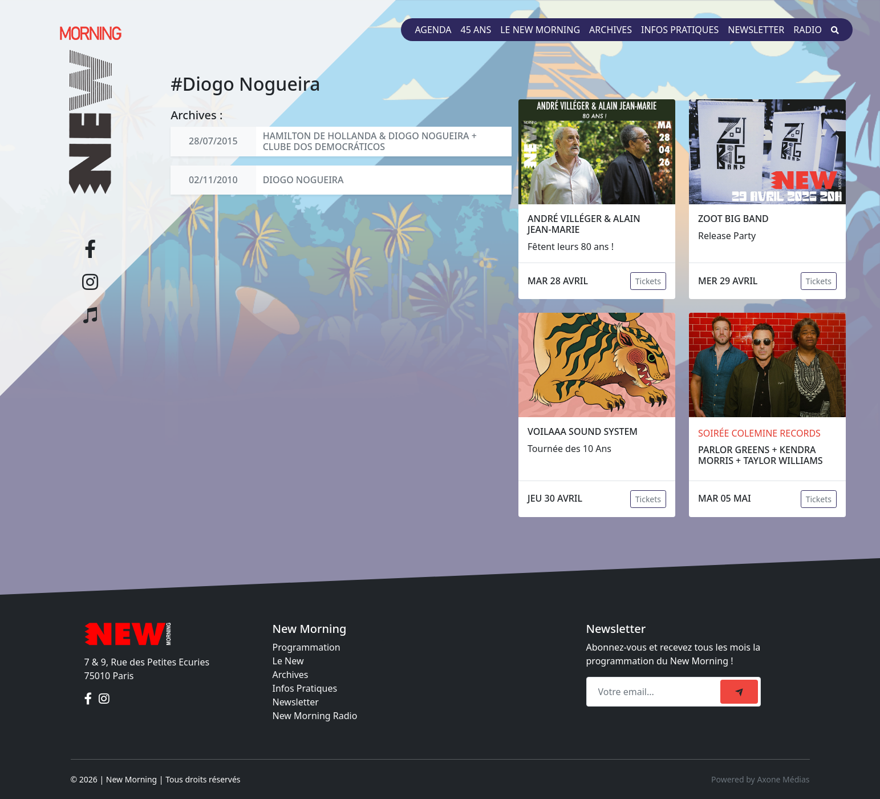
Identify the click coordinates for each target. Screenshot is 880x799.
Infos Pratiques (305, 688)
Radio (807, 29)
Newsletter (756, 29)
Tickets (648, 281)
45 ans (476, 29)
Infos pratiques (680, 29)
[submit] (739, 692)
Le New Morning (540, 29)
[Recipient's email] (655, 692)
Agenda (433, 29)
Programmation (306, 647)
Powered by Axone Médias (760, 779)
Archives (610, 29)
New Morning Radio (315, 715)
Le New (288, 661)
